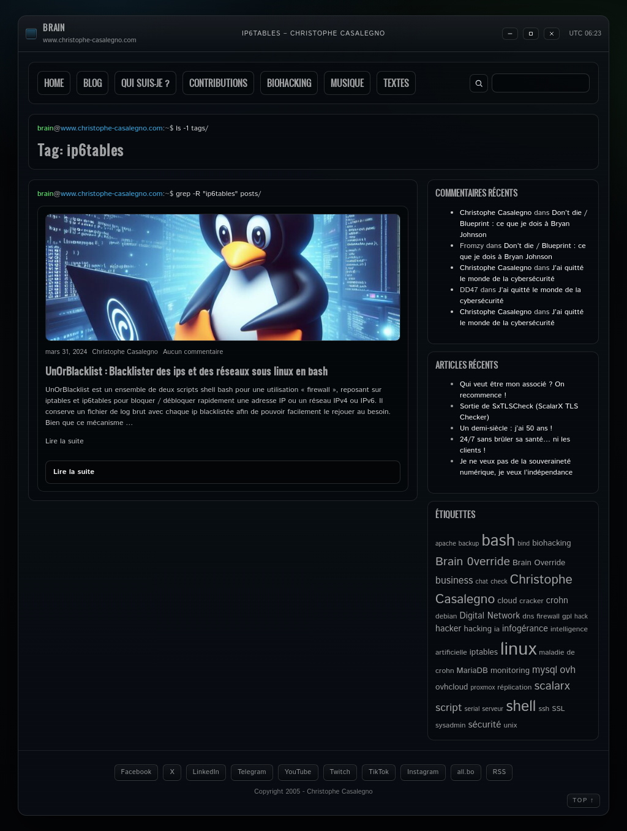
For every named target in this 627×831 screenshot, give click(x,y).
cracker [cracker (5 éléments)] (531, 601)
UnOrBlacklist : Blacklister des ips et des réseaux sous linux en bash (186, 371)
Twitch (340, 772)
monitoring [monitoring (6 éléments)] (510, 670)
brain (54, 28)
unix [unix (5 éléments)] (510, 725)
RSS (499, 772)
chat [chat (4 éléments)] (482, 582)
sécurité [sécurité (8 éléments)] (484, 725)
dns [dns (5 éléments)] (528, 616)
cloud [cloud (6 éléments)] (507, 601)
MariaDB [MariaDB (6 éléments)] (472, 670)
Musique (347, 83)
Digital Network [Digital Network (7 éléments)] (490, 616)
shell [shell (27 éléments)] (521, 707)
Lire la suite (64, 441)
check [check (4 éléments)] (498, 582)
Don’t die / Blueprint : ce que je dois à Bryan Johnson (523, 224)
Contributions (218, 83)
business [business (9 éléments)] (454, 581)
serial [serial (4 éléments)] (472, 709)
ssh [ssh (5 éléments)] (543, 709)
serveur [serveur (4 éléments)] (492, 709)
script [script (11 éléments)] (448, 708)
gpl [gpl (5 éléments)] (567, 616)
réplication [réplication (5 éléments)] (514, 687)
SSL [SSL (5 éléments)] (558, 709)
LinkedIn (206, 772)
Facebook (136, 772)
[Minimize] (510, 34)
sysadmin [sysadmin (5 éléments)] (450, 725)
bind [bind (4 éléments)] (523, 544)
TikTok (379, 772)
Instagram (422, 772)
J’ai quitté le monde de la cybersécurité (522, 273)
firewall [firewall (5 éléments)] (548, 616)
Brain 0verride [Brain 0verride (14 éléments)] (472, 561)
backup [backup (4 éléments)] (469, 544)
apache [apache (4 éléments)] (445, 544)
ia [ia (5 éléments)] (497, 629)
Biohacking (289, 83)
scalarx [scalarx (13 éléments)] (551, 686)
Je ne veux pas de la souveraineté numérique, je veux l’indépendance (516, 467)
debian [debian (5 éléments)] (446, 616)
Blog (92, 83)
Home (54, 83)
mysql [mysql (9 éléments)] (544, 670)
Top (584, 800)
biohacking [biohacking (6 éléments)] (551, 543)
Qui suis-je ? (145, 83)
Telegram (252, 772)
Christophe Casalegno (495, 213)
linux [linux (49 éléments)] (518, 649)
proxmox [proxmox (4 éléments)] (482, 688)
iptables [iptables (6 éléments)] (484, 652)
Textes (396, 83)
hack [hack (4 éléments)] (581, 617)
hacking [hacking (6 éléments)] (478, 629)
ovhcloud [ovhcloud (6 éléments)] (451, 687)
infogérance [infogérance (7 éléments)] (525, 629)
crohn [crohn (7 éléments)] (557, 601)
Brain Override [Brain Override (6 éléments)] (538, 563)
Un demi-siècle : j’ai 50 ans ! (506, 428)
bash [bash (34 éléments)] (498, 540)
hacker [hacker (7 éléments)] (448, 629)
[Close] (552, 34)
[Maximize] (531, 34)
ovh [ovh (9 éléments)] (568, 670)
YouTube (298, 772)
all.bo (466, 772)
